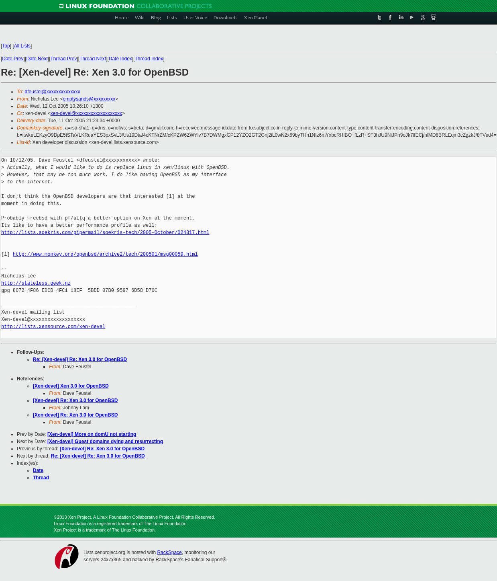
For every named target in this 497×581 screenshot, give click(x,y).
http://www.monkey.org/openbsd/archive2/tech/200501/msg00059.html (105, 254)
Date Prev (12, 59)
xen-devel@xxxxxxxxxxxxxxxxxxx (86, 113)
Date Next (36, 59)
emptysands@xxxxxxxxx (89, 99)
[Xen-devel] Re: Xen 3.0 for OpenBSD (75, 400)
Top (6, 46)
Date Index (120, 59)
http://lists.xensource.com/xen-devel (53, 326)
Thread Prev (63, 59)
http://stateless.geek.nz (36, 283)
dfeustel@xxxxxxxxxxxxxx (52, 91)
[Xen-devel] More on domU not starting (91, 434)
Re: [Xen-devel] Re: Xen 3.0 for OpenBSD (80, 359)
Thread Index (149, 59)
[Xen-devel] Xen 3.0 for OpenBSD (71, 386)
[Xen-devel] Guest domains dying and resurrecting (105, 441)
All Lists (22, 46)
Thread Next (92, 59)
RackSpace (169, 552)
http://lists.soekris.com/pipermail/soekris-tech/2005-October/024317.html (105, 232)
